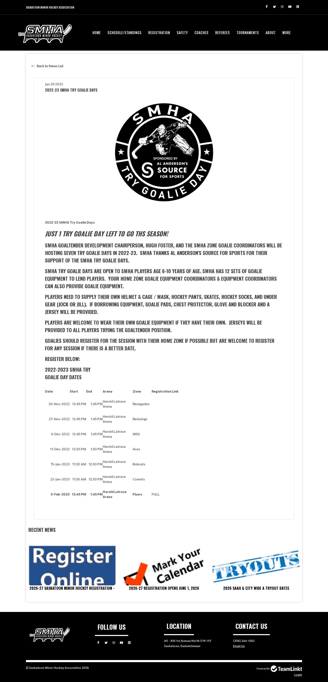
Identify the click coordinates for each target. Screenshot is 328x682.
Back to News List (50, 66)
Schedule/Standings (125, 32)
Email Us (239, 646)
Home (96, 32)
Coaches (202, 32)
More (286, 32)
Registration (159, 32)
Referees (222, 32)
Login (298, 674)
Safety (182, 32)
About (271, 32)
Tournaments (248, 32)
